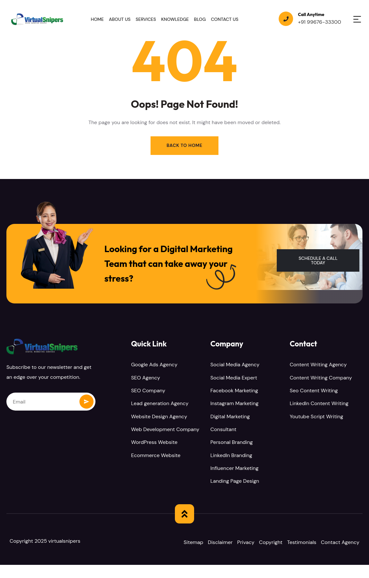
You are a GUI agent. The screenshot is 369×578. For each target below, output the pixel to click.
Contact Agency (203, 555)
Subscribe (86, 402)
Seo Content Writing (314, 391)
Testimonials (309, 542)
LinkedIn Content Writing (319, 404)
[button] (318, 261)
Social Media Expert (233, 378)
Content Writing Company (321, 378)
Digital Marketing (230, 416)
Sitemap (193, 542)
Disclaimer (221, 542)
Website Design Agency (159, 416)
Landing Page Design (234, 481)
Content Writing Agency (318, 365)
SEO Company (148, 391)
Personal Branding (231, 442)
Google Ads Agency (154, 365)
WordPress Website (154, 442)
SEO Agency (145, 378)
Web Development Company (165, 429)
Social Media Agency (234, 365)
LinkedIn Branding (231, 455)
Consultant (223, 429)
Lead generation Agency (159, 404)
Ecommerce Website (155, 455)
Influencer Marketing (234, 468)
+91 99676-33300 (319, 22)
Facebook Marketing (234, 391)
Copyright (276, 542)
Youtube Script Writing (316, 416)
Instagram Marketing (234, 404)
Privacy (249, 542)
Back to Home (184, 146)
